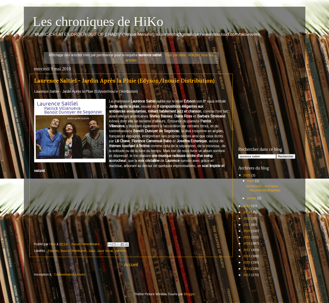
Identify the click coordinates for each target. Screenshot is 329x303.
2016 (247, 256)
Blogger (189, 294)
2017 (247, 250)
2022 (247, 218)
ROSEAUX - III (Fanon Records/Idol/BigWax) (263, 188)
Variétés (120, 251)
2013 (247, 275)
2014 (247, 268)
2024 (247, 206)
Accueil (131, 264)
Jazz (91, 251)
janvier (252, 198)
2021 (247, 224)
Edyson (53, 251)
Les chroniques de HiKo (98, 21)
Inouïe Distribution (73, 251)
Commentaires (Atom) (69, 274)
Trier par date (175, 55)
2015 (247, 262)
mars (251, 181)
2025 (247, 175)
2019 (247, 237)
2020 (247, 231)
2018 (247, 243)
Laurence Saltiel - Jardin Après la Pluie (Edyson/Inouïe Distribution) (124, 80)
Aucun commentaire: (86, 244)
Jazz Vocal (105, 251)
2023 (247, 212)
